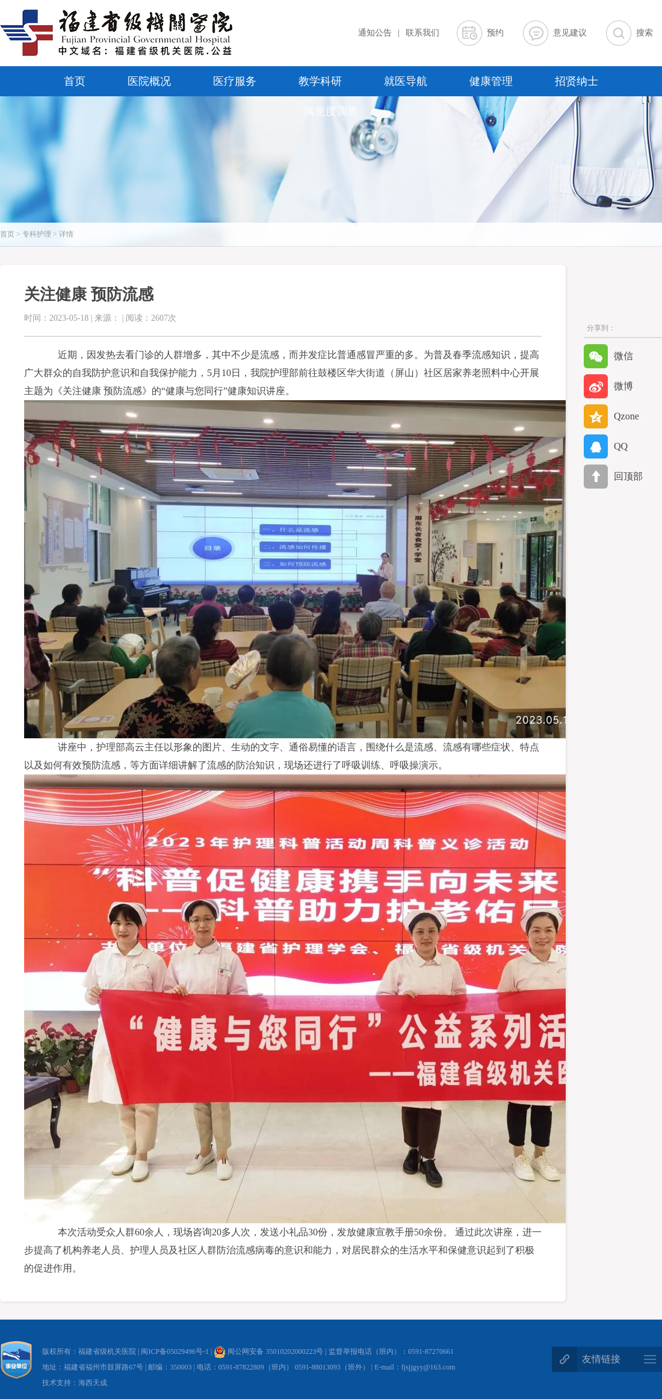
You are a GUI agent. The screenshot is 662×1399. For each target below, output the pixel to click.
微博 (608, 386)
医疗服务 (234, 81)
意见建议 (570, 32)
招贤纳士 (576, 81)
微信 (608, 356)
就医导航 (405, 81)
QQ (606, 446)
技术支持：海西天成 (74, 1383)
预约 (495, 32)
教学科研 (320, 81)
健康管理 (491, 81)
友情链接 (601, 1359)
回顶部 (613, 477)
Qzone (611, 416)
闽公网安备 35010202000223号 (268, 1351)
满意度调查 (331, 111)
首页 (74, 81)
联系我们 (422, 32)
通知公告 (375, 32)
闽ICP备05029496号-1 (176, 1351)
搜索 (644, 32)
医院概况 (149, 81)
